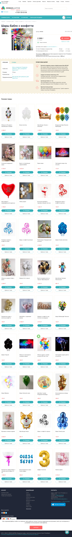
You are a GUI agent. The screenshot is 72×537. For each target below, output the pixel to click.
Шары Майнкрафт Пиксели (62, 316)
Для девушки (22, 76)
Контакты (67, 1)
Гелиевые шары (5, 492)
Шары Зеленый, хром (24, 393)
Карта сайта (29, 506)
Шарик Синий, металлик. (61, 240)
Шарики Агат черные (24, 278)
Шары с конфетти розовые (26, 240)
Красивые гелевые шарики (8, 431)
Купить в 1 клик (65, 41)
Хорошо (36, 527)
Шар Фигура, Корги (24, 431)
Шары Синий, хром (60, 431)
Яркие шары (40, 163)
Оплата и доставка (37, 1)
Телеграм (5, 12)
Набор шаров (22, 201)
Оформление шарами (6, 494)
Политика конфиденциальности (8, 534)
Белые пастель (23, 125)
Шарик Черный (5, 354)
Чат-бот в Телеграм (59, 504)
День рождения (16, 67)
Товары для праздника (6, 495)
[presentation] (5, 62)
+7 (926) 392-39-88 (65, 501)
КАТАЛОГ (3, 490)
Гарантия (29, 1)
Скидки (57, 1)
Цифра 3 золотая (41, 469)
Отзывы (62, 1)
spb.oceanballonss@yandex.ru (60, 499)
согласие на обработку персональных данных (27, 534)
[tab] (5, 62)
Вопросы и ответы (51, 1)
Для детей (15, 76)
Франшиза (28, 508)
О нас (20, 1)
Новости (44, 1)
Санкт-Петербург (4, 1)
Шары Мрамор (5, 393)
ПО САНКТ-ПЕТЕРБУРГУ (51, 46)
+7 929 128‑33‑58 (21, 12)
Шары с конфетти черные (43, 431)
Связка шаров (58, 469)
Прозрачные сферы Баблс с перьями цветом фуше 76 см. (8, 471)
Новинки (24, 1)
